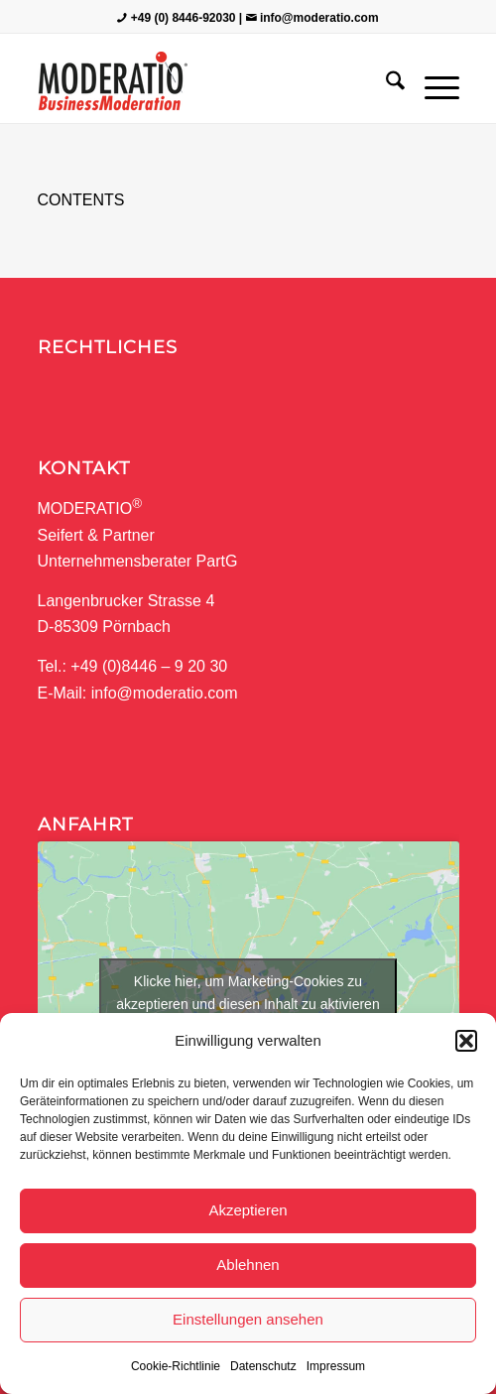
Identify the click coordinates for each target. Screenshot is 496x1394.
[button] (466, 1041)
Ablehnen (247, 1264)
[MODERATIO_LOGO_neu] (206, 83)
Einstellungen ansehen (248, 1319)
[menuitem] (385, 83)
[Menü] (432, 83)
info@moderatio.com (319, 18)
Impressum (336, 1366)
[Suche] (385, 83)
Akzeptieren (247, 1210)
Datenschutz (263, 1366)
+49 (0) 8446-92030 (183, 18)
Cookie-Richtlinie (175, 1366)
